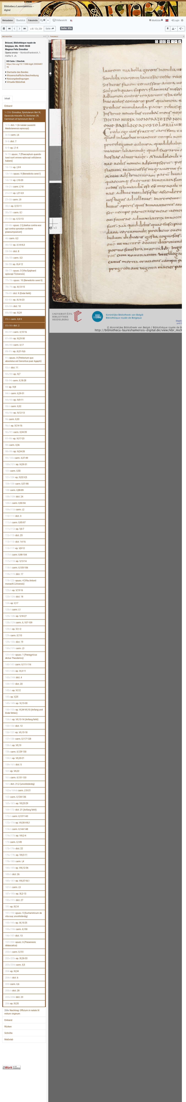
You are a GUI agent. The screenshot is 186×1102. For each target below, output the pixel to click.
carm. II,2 (11, 238)
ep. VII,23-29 (16, 803)
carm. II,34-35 (16, 432)
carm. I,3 (14, 648)
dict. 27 (14, 900)
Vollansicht (60, 20)
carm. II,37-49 (16, 458)
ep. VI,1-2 (13, 629)
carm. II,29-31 (14, 393)
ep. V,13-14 (16, 561)
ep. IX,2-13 (15, 893)
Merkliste (156, 20)
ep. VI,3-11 (15, 671)
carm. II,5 (15, 964)
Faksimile (33, 20)
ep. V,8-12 (15, 548)
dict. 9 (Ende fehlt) (18, 293)
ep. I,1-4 (11, 147)
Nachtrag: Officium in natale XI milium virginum (21, 1012)
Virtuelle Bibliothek (16, 82)
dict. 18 (14, 596)
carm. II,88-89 (14, 490)
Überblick (20, 20)
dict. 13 (14, 935)
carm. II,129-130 (15, 751)
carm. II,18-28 (15, 380)
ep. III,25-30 (15, 338)
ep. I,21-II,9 (14, 193)
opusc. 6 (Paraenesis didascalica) (20, 944)
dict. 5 (13, 764)
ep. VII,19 (13, 745)
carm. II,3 (13, 257)
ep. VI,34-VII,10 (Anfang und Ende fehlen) (24, 711)
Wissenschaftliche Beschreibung (23, 75)
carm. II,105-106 (16, 567)
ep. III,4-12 (14, 264)
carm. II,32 (13, 406)
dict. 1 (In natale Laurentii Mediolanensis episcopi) (20, 127)
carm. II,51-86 (17, 483)
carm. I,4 (14, 861)
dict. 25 (14, 535)
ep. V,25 (11, 696)
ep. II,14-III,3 (15, 245)
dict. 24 (14, 496)
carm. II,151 (14, 952)
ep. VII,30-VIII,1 (17, 822)
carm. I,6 (12, 135)
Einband (8, 106)
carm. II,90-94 (15, 503)
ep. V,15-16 (14, 590)
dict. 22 (14, 848)
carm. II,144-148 (16, 829)
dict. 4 (13, 677)
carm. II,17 (14, 345)
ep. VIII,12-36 (16, 868)
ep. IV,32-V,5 (16, 477)
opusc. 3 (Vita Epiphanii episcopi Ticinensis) (20, 272)
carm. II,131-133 (15, 777)
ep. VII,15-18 (16, 732)
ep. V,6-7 (14, 529)
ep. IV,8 (10, 387)
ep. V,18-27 (16, 616)
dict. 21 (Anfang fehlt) (21, 809)
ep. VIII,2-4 (15, 835)
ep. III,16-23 (14, 299)
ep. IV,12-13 (15, 412)
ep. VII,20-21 (14, 758)
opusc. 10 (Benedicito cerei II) (23, 280)
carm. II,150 (16, 929)
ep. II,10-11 (13, 206)
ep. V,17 (11, 603)
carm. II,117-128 (18, 739)
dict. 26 (12, 874)
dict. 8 (12, 251)
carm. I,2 (14, 509)
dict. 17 (14, 574)
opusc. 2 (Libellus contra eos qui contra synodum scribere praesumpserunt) (23, 228)
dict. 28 (12, 990)
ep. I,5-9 (13, 167)
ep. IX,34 (12, 971)
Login (175, 20)
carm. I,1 (13, 609)
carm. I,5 (13, 887)
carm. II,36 (12, 445)
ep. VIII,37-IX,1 (17, 880)
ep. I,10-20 (14, 180)
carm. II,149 (13, 842)
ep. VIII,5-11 (16, 855)
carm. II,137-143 (16, 816)
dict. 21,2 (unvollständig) (20, 784)
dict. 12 (14, 726)
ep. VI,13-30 (16, 703)
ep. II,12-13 (14, 219)
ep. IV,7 (12, 374)
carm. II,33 (12, 419)
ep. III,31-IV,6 (15, 351)
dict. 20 (14, 684)
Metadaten (7, 20)
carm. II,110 (13, 635)
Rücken (8, 1026)
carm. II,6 (12, 984)
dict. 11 (11, 367)
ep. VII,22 (12, 771)
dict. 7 (10, 141)
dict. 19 (14, 642)
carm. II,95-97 (15, 522)
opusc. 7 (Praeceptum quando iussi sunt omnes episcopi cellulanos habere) (23, 157)
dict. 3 (13, 516)
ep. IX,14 (12, 906)
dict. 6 (11, 977)
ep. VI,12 (13, 690)
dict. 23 (14, 997)
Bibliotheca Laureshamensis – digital (19, 8)
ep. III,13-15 (15, 287)
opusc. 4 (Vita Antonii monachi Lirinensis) (20, 582)
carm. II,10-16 (16, 332)
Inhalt (7, 98)
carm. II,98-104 (16, 554)
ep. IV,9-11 (14, 400)
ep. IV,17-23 (14, 438)
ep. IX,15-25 (16, 922)
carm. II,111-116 (18, 664)
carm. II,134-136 (15, 797)
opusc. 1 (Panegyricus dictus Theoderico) (21, 656)
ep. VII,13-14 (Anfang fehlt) (21, 719)
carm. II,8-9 (13, 319)
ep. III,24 (13, 312)
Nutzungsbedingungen (18, 78)
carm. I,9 (13, 199)
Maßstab (8, 1039)
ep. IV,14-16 (13, 425)
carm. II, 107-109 (18, 622)
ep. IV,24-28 (15, 451)
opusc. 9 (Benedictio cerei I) (23, 173)
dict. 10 (13, 306)
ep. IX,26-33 (16, 958)
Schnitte (8, 1033)
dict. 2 (12, 325)
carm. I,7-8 (14, 186)
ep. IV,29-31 (16, 464)
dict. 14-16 (15, 541)
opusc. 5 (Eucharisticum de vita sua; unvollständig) (23, 915)
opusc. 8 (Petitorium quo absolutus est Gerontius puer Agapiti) (23, 359)
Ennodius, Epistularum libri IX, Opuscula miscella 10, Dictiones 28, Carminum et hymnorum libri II (22, 115)
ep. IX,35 (12, 1003)
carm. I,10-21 (18, 790)
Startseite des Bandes (17, 72)
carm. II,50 (12, 471)
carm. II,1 (13, 212)
